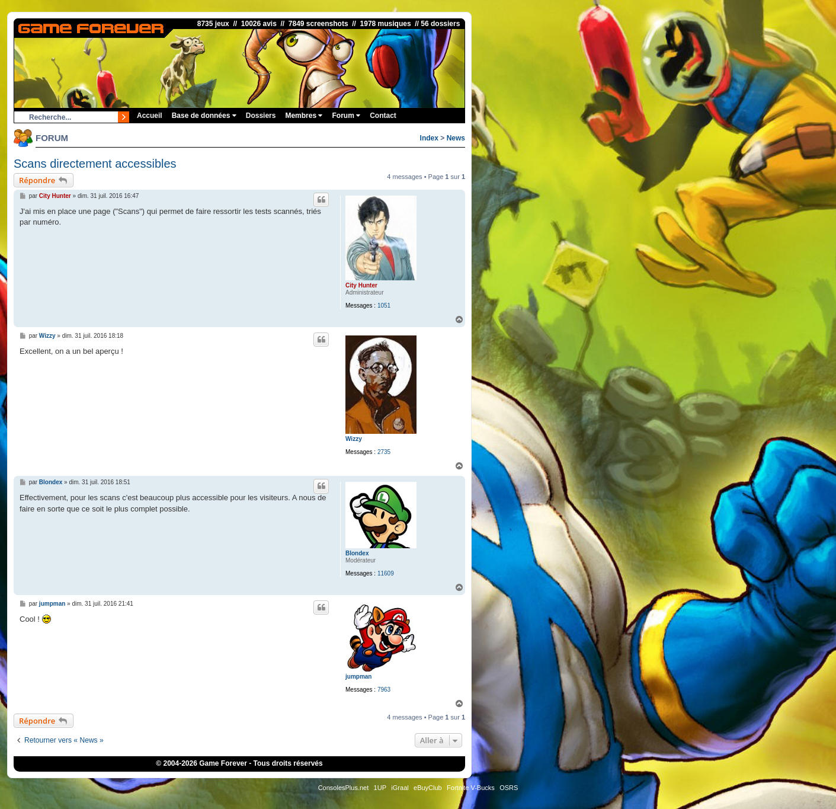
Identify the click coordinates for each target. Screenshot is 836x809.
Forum (346, 115)
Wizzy (353, 439)
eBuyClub (428, 787)
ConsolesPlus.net (343, 787)
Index (429, 138)
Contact (383, 115)
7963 (383, 689)
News (456, 138)
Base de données (204, 115)
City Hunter (361, 285)
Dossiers (261, 115)
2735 (383, 452)
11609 (385, 573)
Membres (303, 115)
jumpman (358, 676)
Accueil (149, 115)
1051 (383, 305)
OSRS (508, 787)
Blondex (357, 553)
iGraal (399, 787)
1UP (380, 787)
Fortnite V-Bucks (471, 787)
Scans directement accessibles (95, 163)
